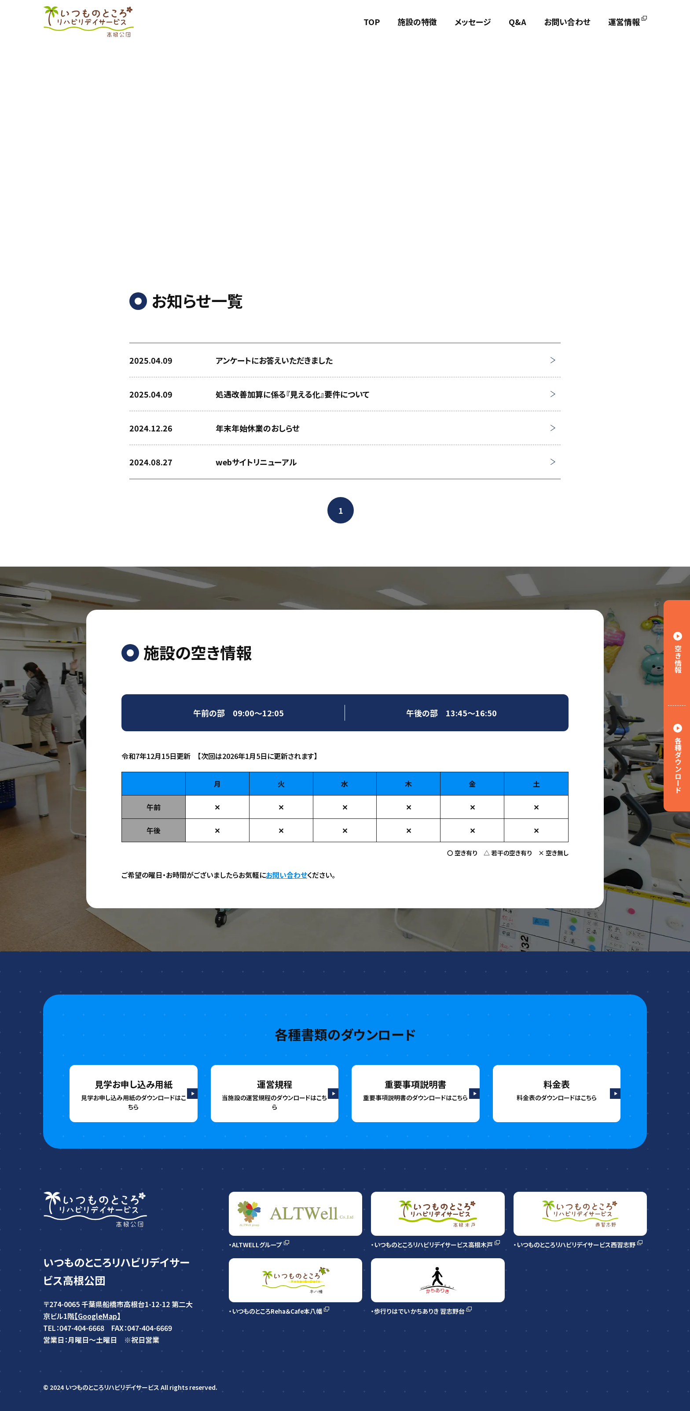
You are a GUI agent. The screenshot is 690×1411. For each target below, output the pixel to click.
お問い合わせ (567, 21)
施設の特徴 (417, 21)
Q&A (517, 21)
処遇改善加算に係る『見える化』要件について (293, 394)
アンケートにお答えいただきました (274, 360)
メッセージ (473, 21)
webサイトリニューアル (256, 462)
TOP (371, 21)
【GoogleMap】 (104, 1320)
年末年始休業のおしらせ (258, 428)
